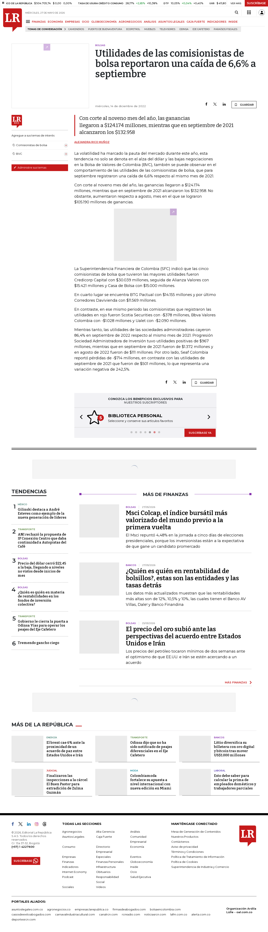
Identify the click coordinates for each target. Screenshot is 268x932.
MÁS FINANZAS (236, 682)
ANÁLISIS (150, 21)
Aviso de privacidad (184, 846)
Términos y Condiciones (187, 851)
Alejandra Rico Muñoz (92, 142)
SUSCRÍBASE (256, 3)
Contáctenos (180, 841)
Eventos (135, 856)
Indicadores (70, 866)
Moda (134, 770)
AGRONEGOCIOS (130, 21)
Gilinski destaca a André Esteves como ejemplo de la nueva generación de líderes (42, 513)
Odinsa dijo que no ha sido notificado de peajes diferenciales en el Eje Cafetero (151, 749)
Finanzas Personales (110, 861)
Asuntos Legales (73, 836)
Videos (101, 887)
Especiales (103, 856)
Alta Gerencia (105, 831)
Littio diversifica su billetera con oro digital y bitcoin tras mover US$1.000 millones (234, 749)
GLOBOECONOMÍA (104, 21)
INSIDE (233, 21)
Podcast (67, 877)
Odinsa (183, 29)
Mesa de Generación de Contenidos (195, 831)
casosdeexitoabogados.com (31, 914)
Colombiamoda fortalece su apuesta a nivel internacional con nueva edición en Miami (150, 782)
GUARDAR (244, 104)
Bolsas (23, 558)
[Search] (236, 12)
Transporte (26, 529)
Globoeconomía (141, 861)
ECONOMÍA (55, 21)
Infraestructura (106, 866)
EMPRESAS (72, 21)
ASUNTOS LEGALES (171, 21)
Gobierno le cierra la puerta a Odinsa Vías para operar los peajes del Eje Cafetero (43, 625)
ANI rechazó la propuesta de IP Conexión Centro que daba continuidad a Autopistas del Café (42, 540)
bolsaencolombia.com (165, 909)
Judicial (51, 770)
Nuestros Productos (184, 836)
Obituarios (103, 872)
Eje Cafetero (201, 29)
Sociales (68, 887)
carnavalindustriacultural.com (75, 914)
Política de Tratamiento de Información (197, 856)
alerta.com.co (200, 914)
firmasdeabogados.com (129, 909)
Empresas (69, 856)
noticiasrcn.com (155, 914)
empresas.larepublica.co (91, 909)
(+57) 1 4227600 (23, 846)
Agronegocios (72, 831)
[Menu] (28, 21)
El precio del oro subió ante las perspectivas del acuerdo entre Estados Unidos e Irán (183, 636)
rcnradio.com (131, 914)
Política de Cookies (184, 861)
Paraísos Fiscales (225, 29)
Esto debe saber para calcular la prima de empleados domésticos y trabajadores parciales (235, 782)
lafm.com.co (178, 914)
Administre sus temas (30, 167)
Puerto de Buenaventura (105, 29)
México (22, 504)
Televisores (167, 29)
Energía (51, 737)
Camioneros (76, 29)
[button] (80, 417)
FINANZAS (39, 21)
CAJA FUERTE (196, 21)
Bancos (219, 737)
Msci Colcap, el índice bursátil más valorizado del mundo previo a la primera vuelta (176, 520)
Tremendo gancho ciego (38, 643)
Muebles (149, 29)
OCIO (85, 21)
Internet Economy (74, 872)
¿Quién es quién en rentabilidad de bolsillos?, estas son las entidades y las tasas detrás (182, 578)
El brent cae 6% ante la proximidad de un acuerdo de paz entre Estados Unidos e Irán (65, 749)
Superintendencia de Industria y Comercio (200, 866)
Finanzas (68, 861)
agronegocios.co (59, 909)
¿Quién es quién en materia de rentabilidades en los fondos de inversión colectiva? (41, 598)
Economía (137, 846)
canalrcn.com (108, 914)
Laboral (219, 770)
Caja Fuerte (104, 836)
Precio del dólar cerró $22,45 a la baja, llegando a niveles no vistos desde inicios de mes (42, 569)
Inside (134, 866)
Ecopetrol (133, 29)
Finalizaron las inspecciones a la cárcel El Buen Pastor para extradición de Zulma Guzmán (67, 784)
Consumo (68, 846)
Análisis (135, 831)
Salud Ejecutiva (140, 877)
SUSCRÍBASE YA (200, 432)
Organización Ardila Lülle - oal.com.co (241, 910)
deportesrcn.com (24, 919)
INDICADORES (216, 21)
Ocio (133, 872)
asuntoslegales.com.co (27, 909)
